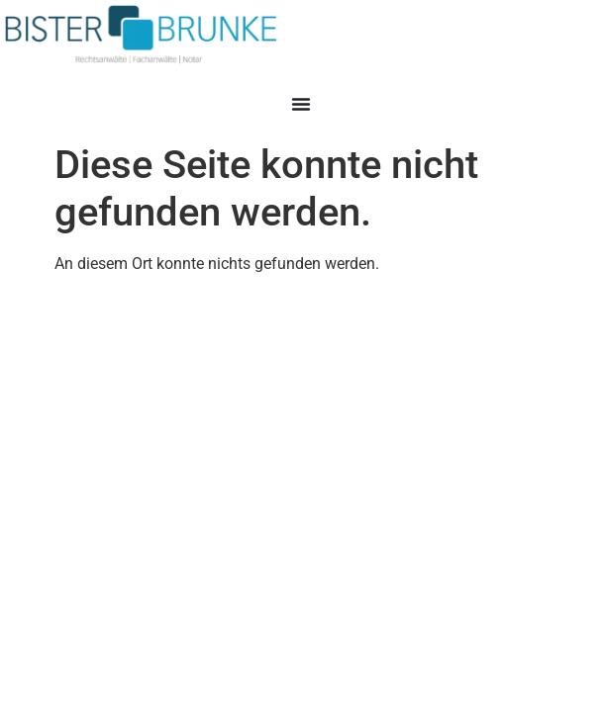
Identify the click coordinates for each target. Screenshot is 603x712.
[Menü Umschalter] (301, 104)
